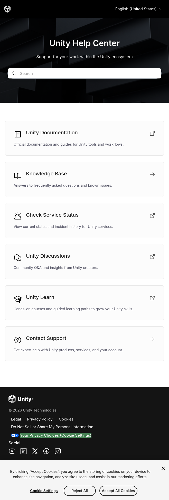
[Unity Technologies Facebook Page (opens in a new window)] (46, 451)
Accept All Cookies (118, 490)
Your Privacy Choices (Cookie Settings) (55, 435)
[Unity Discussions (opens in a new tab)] (84, 261)
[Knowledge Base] (84, 179)
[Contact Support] (84, 343)
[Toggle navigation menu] (103, 9)
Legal (16, 419)
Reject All (79, 490)
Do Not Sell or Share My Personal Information (52, 426)
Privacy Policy (40, 419)
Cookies (66, 419)
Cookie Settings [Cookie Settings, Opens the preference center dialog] (44, 490)
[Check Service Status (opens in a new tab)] (84, 220)
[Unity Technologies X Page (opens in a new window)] (35, 451)
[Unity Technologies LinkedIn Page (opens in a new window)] (23, 451)
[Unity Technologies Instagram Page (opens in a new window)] (58, 451)
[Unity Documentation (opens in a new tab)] (84, 138)
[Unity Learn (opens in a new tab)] (84, 302)
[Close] (163, 468)
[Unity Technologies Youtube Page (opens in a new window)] (12, 451)
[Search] (84, 73)
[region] (84, 480)
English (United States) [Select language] (138, 8)
